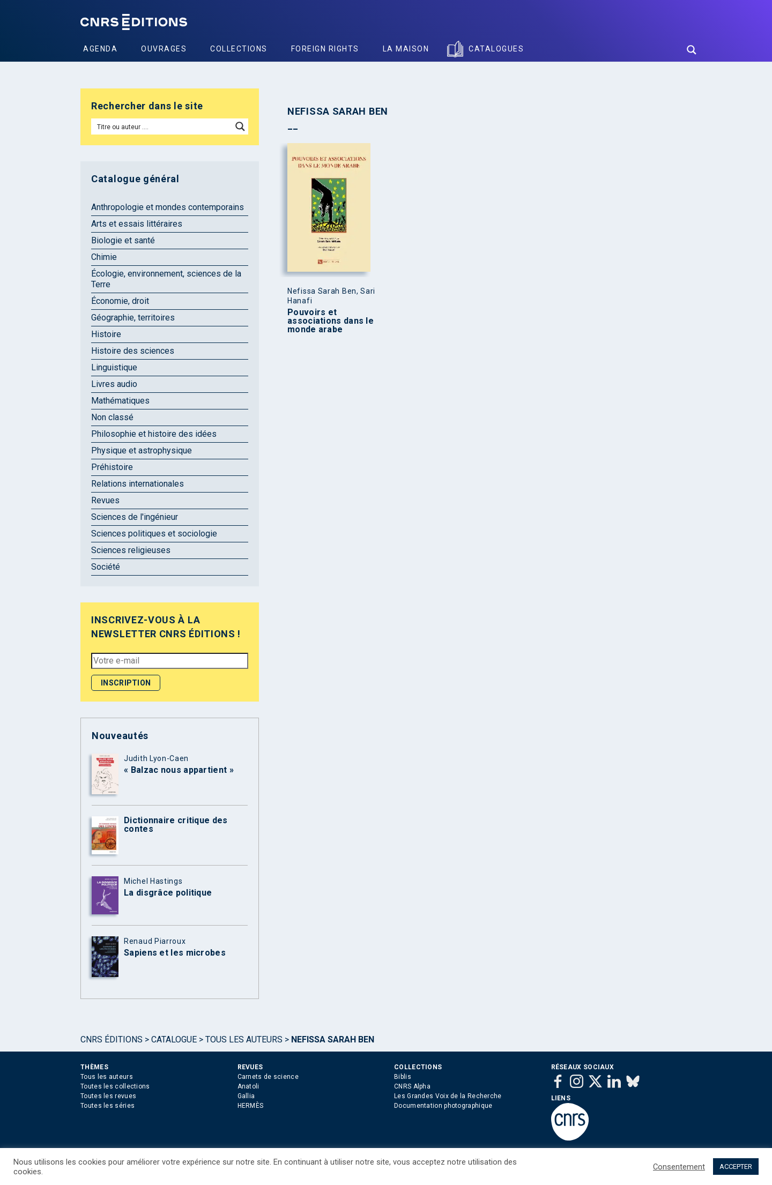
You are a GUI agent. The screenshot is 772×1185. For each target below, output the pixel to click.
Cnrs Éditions (111, 1039)
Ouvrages (164, 48)
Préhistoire (112, 467)
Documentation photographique (443, 1105)
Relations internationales (137, 484)
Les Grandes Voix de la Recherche (448, 1096)
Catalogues (496, 48)
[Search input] (162, 126)
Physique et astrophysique (141, 450)
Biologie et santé (123, 240)
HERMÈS (250, 1105)
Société (105, 567)
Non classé (112, 417)
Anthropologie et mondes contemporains (167, 207)
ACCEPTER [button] (735, 1166)
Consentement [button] (679, 1167)
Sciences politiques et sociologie (154, 533)
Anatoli (248, 1086)
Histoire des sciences (132, 351)
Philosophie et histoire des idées (154, 434)
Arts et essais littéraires (136, 224)
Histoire (106, 334)
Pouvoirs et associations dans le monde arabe (330, 321)
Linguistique (114, 367)
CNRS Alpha (412, 1086)
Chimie (104, 257)
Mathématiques (120, 401)
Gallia (246, 1096)
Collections (239, 48)
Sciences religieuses (130, 550)
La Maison (406, 48)
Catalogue (174, 1039)
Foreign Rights (325, 48)
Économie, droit (120, 301)
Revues (105, 500)
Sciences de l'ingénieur (134, 517)
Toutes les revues (108, 1096)
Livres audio (114, 384)
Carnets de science (268, 1076)
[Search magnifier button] (692, 50)
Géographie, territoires (133, 317)
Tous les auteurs (244, 1039)
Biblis (402, 1076)
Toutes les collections (115, 1086)
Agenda (100, 48)
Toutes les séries (107, 1105)
